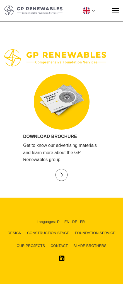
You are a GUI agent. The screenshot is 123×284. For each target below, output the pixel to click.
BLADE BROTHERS (89, 246)
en (66, 222)
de (74, 222)
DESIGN (14, 233)
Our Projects (30, 246)
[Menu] (115, 10)
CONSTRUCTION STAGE (48, 233)
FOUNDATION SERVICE (95, 233)
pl (59, 222)
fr (82, 222)
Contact (59, 246)
